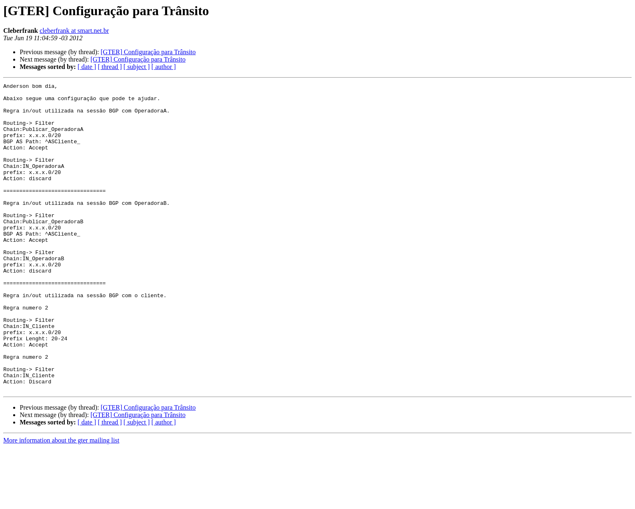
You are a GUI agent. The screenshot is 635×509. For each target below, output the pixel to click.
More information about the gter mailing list (61, 501)
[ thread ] (110, 66)
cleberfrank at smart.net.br (74, 30)
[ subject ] (137, 66)
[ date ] (87, 66)
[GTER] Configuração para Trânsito (148, 51)
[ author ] (163, 66)
